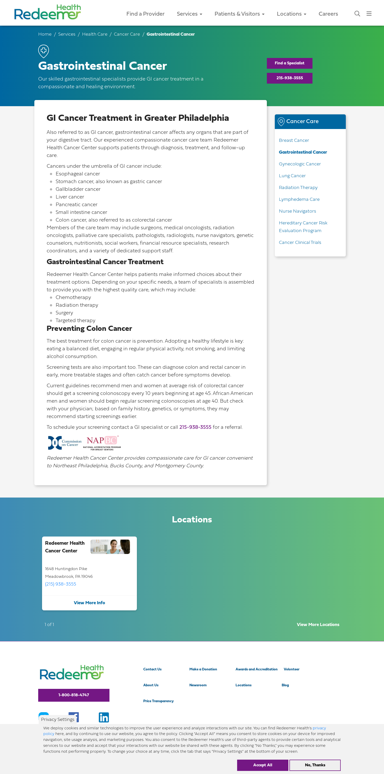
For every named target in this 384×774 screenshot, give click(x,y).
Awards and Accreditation (257, 669)
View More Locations (318, 624)
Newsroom (198, 685)
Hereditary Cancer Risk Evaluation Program (303, 227)
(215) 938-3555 (60, 584)
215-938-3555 (290, 78)
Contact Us (152, 669)
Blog (285, 685)
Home (45, 34)
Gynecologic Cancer (300, 164)
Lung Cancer (292, 176)
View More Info (89, 603)
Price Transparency (158, 701)
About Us (150, 685)
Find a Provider (145, 14)
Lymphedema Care (299, 199)
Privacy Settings (57, 723)
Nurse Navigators (297, 211)
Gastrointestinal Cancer (303, 152)
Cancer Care (127, 34)
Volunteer (291, 669)
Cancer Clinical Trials (300, 242)
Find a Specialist (290, 63)
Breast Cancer (294, 140)
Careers (328, 14)
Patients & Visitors (240, 14)
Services (189, 14)
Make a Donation (203, 669)
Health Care (94, 34)
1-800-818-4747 (73, 695)
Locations (291, 14)
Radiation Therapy (298, 187)
